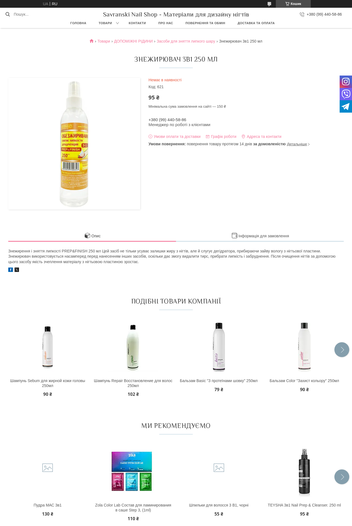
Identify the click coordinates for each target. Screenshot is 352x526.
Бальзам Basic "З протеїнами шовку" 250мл (219, 381)
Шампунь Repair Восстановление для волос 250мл (133, 383)
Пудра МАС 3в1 (48, 505)
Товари (105, 23)
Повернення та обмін (205, 23)
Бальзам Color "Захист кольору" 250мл (304, 381)
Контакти (137, 23)
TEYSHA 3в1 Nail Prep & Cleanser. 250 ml (304, 505)
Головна (78, 23)
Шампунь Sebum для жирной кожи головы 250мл (47, 383)
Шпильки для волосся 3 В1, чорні (219, 505)
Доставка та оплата (256, 23)
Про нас (165, 23)
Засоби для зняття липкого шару (186, 41)
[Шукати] (7, 14)
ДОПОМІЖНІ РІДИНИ (133, 41)
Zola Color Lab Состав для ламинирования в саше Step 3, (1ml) (133, 507)
